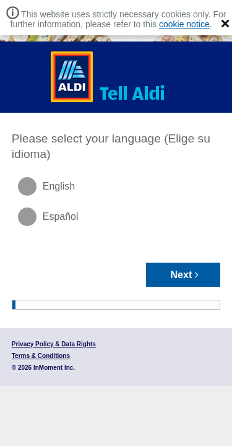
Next (185, 274)
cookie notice (184, 24)
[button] (225, 23)
